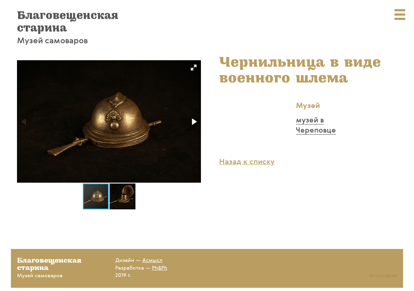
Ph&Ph (159, 268)
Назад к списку (247, 162)
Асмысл (152, 260)
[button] (193, 67)
